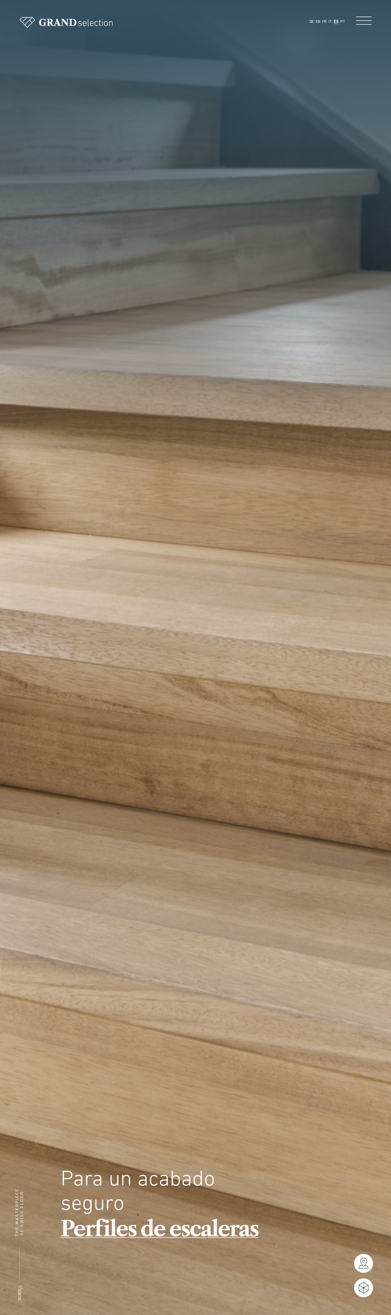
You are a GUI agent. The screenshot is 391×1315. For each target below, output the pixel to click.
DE (312, 22)
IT (330, 22)
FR (324, 22)
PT (342, 22)
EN (318, 22)
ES (336, 22)
